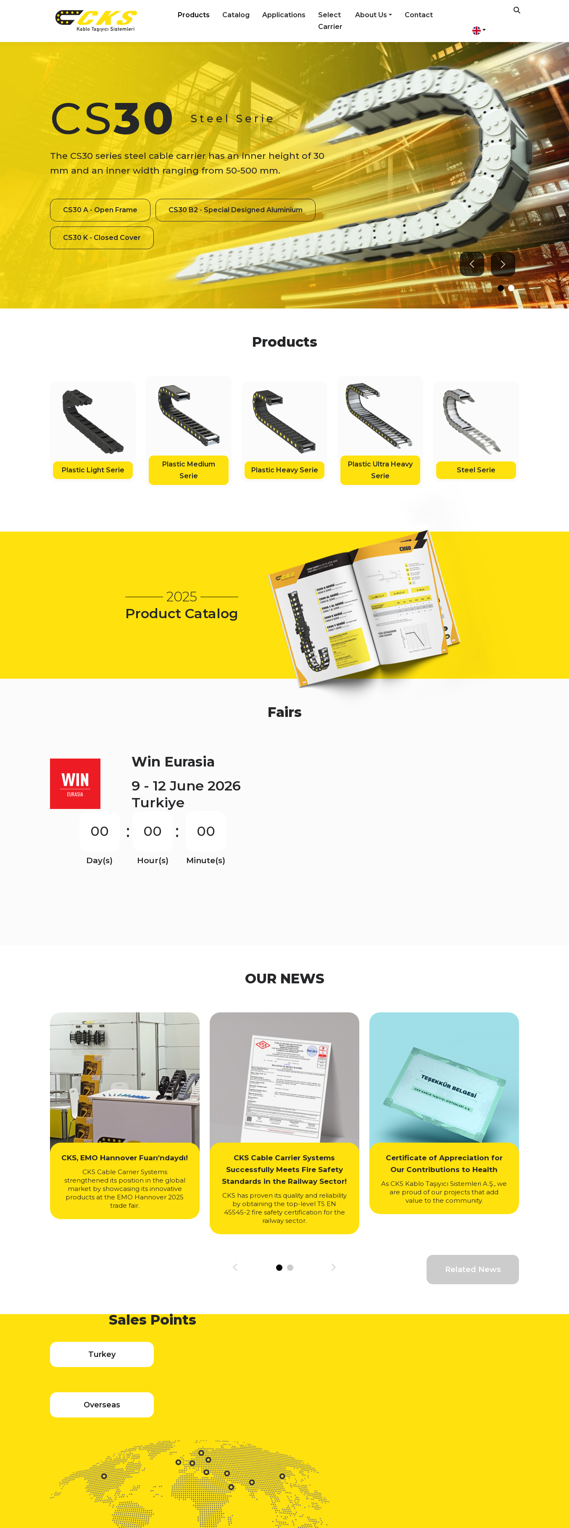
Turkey (94, 1328)
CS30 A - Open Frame (100, 196)
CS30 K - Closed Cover (102, 252)
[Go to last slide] (469, 264)
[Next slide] (500, 264)
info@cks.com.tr (371, 1462)
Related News (473, 1214)
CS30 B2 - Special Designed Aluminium (130, 224)
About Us (371, 15)
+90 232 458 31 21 (292, 1462)
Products (194, 15)
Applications (284, 15)
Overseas (194, 1328)
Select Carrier (330, 21)
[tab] (498, 288)
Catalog (236, 15)
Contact (419, 15)
